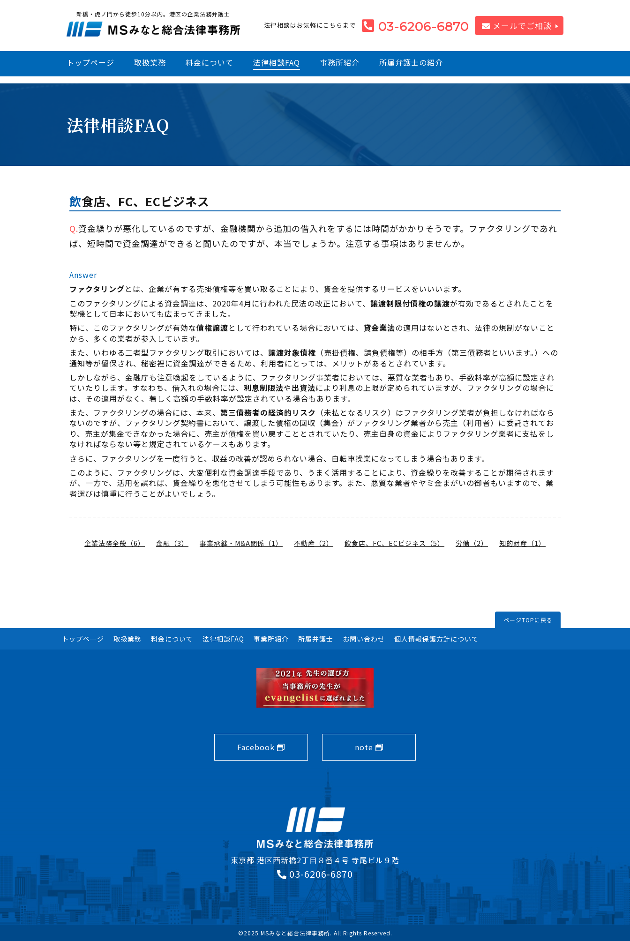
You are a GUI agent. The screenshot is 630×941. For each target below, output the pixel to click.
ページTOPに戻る (528, 620)
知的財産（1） (522, 543)
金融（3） (172, 543)
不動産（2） (313, 543)
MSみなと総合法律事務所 (295, 933)
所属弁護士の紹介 (411, 62)
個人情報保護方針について (436, 638)
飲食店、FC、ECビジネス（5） (394, 543)
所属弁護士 (315, 638)
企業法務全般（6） (114, 543)
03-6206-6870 (423, 26)
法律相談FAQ (276, 62)
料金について (209, 62)
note (369, 747)
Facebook (261, 747)
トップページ (90, 62)
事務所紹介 (340, 62)
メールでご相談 (517, 25)
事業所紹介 (271, 638)
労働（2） (472, 543)
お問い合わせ (364, 638)
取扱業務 (150, 62)
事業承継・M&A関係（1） (241, 543)
